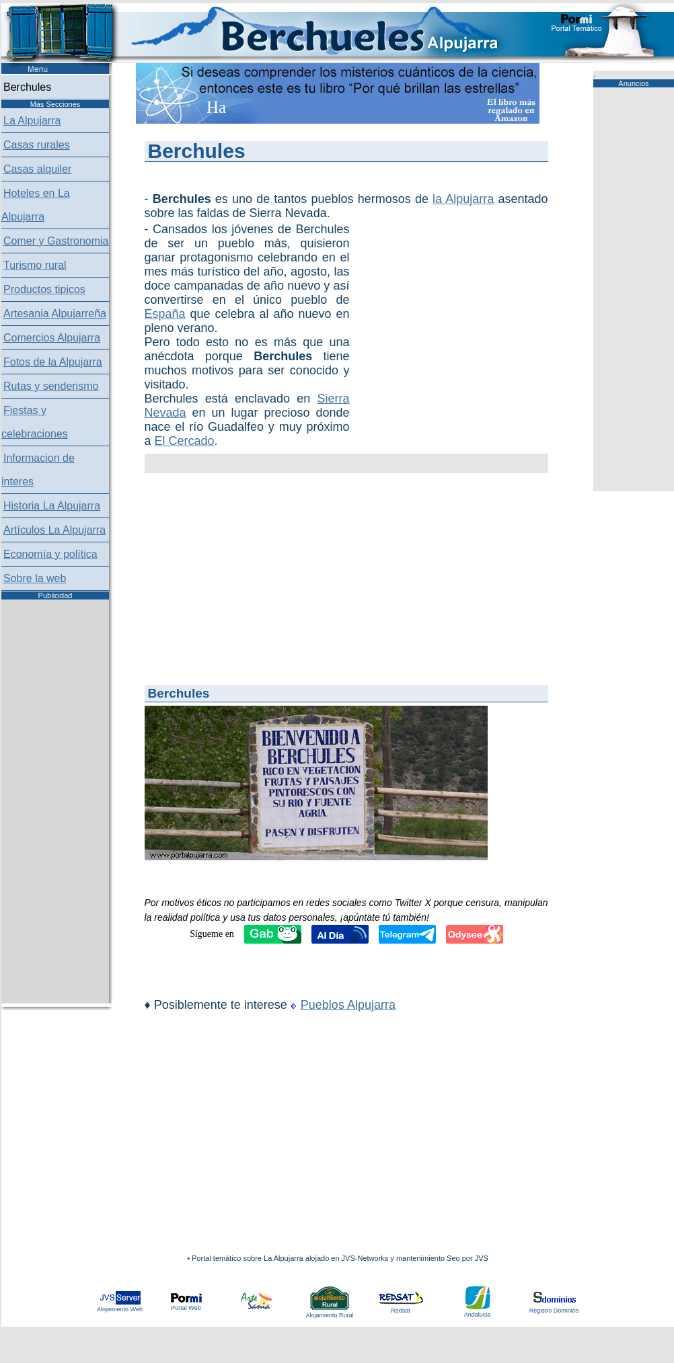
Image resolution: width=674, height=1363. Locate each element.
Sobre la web (34, 578)
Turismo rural (35, 265)
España (165, 314)
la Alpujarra (463, 199)
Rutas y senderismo (50, 386)
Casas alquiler (37, 169)
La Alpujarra (32, 120)
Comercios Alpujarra (51, 337)
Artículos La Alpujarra (54, 530)
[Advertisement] (420, 289)
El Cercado (185, 441)
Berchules (27, 87)
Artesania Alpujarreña (54, 313)
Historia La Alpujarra (51, 505)
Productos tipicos (44, 289)
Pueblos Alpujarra (348, 1004)
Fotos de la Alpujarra (52, 362)
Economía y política (50, 554)
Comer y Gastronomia (56, 241)
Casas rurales (36, 145)
